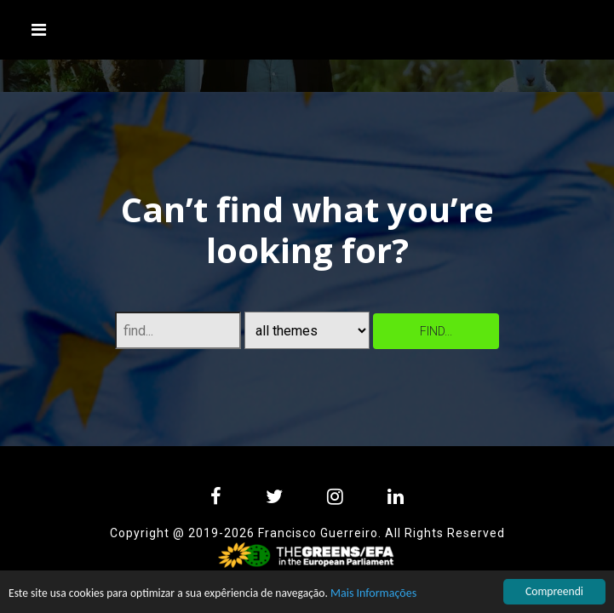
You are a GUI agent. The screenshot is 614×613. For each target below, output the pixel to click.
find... (436, 331)
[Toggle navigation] (39, 30)
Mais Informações (373, 594)
